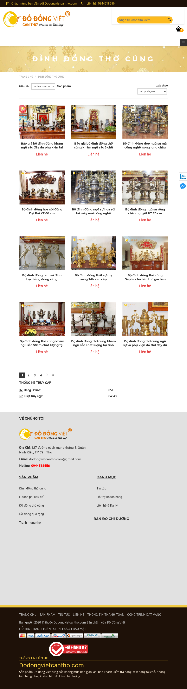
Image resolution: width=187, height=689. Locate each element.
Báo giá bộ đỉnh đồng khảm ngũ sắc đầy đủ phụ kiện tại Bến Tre (42, 147)
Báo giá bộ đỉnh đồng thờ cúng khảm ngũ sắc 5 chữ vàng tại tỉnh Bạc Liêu (93, 147)
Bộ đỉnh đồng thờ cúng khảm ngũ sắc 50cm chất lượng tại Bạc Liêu (42, 345)
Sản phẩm (47, 615)
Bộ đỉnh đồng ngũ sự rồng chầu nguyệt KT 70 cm (145, 211)
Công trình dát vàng (144, 615)
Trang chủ (26, 76)
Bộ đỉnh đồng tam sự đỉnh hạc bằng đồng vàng (42, 277)
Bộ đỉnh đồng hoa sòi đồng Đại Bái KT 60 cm (41, 211)
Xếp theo (162, 85)
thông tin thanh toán (105, 615)
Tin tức (64, 615)
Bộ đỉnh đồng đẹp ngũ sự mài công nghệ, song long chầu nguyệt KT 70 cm (145, 147)
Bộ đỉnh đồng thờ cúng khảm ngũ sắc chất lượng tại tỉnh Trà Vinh (93, 345)
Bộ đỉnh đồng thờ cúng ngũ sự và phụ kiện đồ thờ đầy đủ (145, 343)
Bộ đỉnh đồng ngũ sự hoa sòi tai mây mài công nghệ (93, 211)
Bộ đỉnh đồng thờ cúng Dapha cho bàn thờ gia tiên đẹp (145, 279)
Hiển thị (24, 86)
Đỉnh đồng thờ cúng (51, 76)
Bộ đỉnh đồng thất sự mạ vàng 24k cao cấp (93, 277)
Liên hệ (78, 615)
